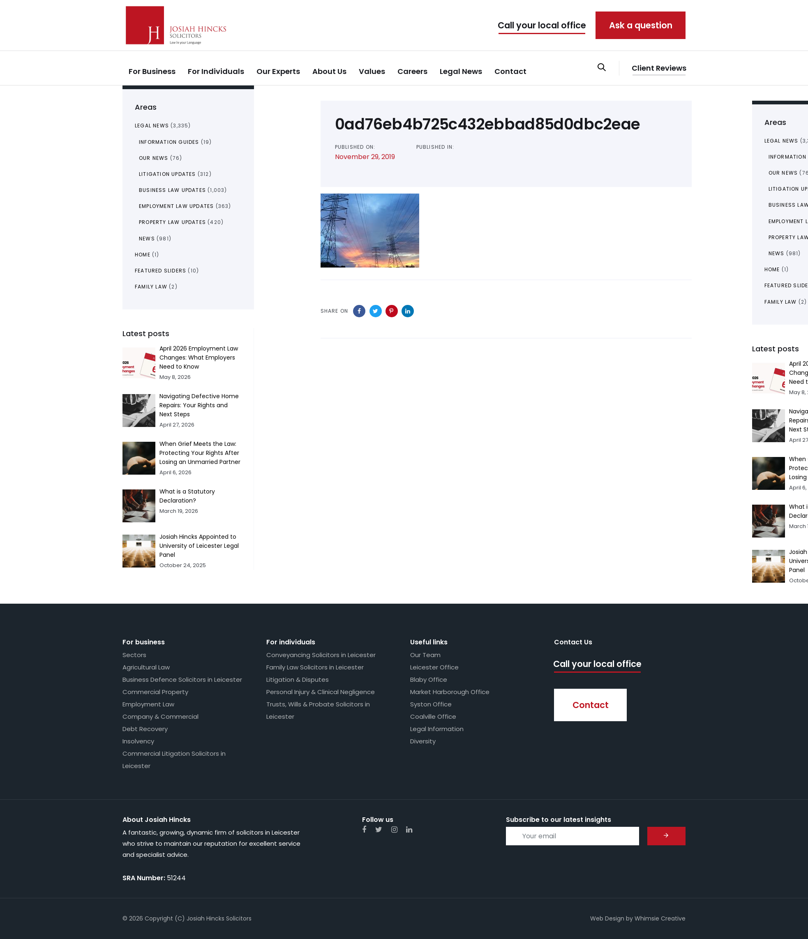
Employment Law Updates (176, 206)
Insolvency (138, 741)
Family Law (151, 286)
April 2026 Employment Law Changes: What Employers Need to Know (198, 357)
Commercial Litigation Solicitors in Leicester (174, 759)
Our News (154, 158)
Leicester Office (434, 667)
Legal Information (437, 728)
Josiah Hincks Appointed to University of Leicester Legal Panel (199, 546)
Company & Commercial (160, 716)
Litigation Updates (167, 174)
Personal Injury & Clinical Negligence (320, 692)
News (147, 238)
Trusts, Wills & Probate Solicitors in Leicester (318, 710)
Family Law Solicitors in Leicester (315, 667)
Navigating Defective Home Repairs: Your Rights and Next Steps (199, 405)
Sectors (134, 655)
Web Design (607, 918)
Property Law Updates (172, 222)
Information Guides (169, 141)
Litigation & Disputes (297, 679)
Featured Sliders (160, 270)
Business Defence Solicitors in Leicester (182, 679)
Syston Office (431, 704)
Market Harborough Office (449, 692)
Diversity (423, 741)
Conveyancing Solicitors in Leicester (321, 655)
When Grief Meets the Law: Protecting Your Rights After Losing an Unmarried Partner (199, 453)
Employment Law (148, 704)
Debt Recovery (145, 728)
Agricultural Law (146, 667)
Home (142, 254)
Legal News (152, 125)
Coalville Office (433, 716)
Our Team (425, 655)
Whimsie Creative (660, 918)
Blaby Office (428, 679)
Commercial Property (155, 692)
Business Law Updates (172, 190)
